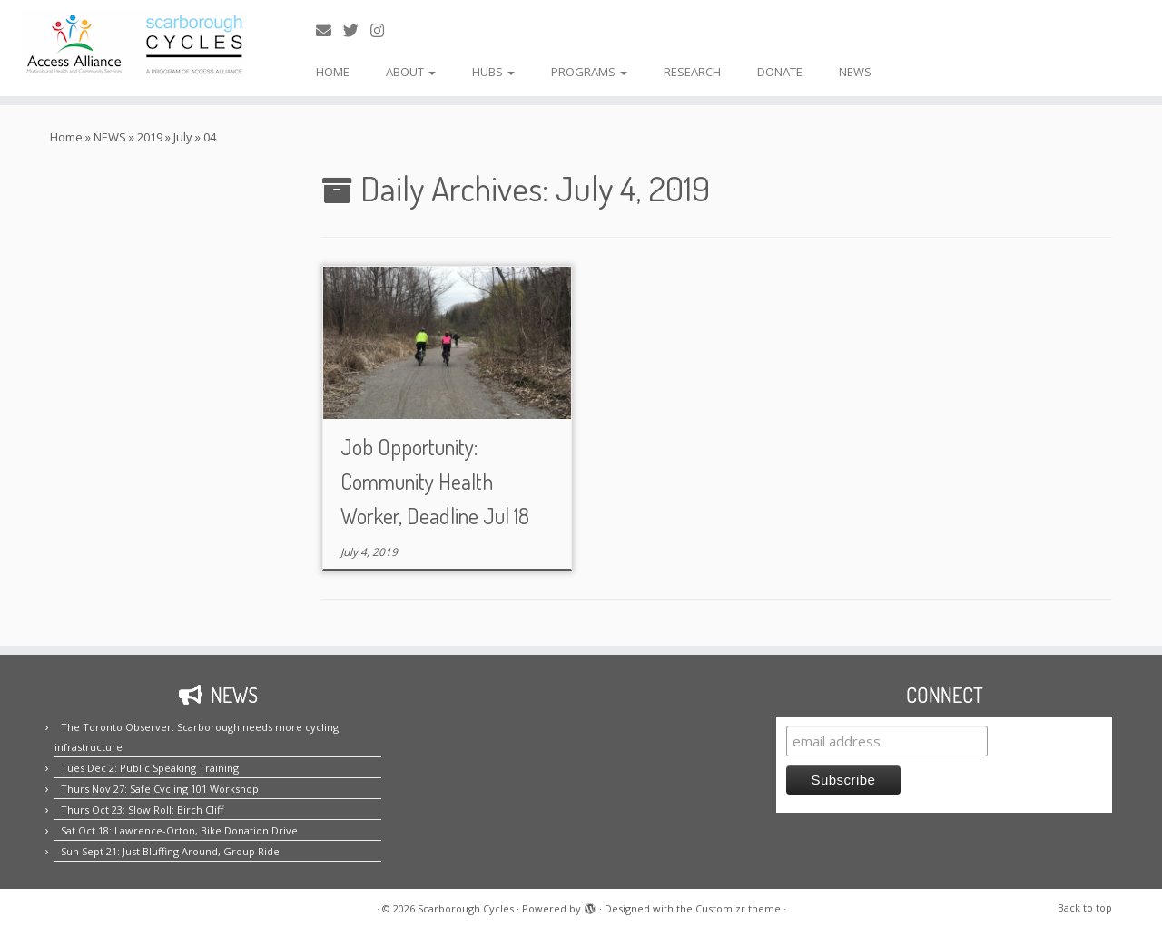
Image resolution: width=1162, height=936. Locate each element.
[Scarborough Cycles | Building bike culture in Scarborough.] (134, 44)
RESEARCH (692, 71)
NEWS (855, 71)
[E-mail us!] (329, 30)
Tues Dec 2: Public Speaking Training (150, 768)
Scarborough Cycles (466, 908)
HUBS (493, 71)
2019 (149, 137)
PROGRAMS (589, 71)
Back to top (1085, 907)
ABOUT (411, 71)
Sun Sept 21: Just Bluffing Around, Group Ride (170, 851)
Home (66, 137)
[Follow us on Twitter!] (356, 30)
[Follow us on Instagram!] (383, 30)
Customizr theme (738, 908)
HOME (333, 71)
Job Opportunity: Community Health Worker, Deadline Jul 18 (434, 481)
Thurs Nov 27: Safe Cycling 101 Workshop (160, 788)
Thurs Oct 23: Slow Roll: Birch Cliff (142, 809)
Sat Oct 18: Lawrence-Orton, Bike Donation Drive (179, 830)
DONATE (780, 71)
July (182, 137)
